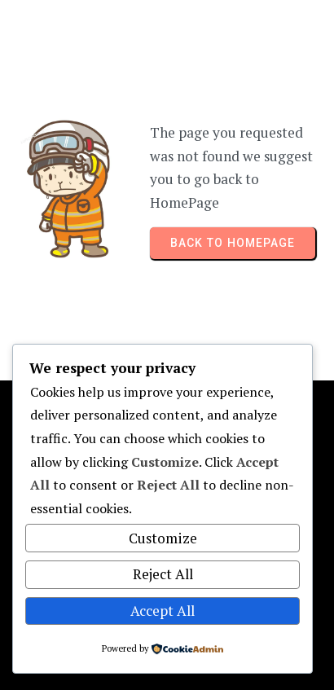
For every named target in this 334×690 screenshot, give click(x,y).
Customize (163, 538)
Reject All (163, 574)
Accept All (162, 610)
